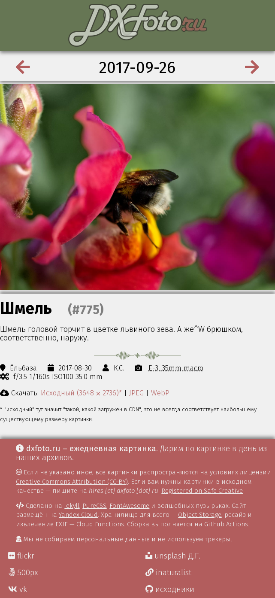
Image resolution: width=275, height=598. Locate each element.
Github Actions (226, 524)
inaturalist (168, 572)
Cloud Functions (100, 524)
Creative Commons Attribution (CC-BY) (72, 482)
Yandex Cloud (78, 515)
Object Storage (199, 515)
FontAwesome (129, 506)
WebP (160, 393)
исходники (169, 589)
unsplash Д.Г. (172, 556)
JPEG (136, 393)
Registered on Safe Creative (202, 491)
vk (17, 589)
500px (23, 572)
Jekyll (71, 506)
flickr (21, 556)
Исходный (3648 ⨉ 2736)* (81, 393)
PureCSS (94, 506)
